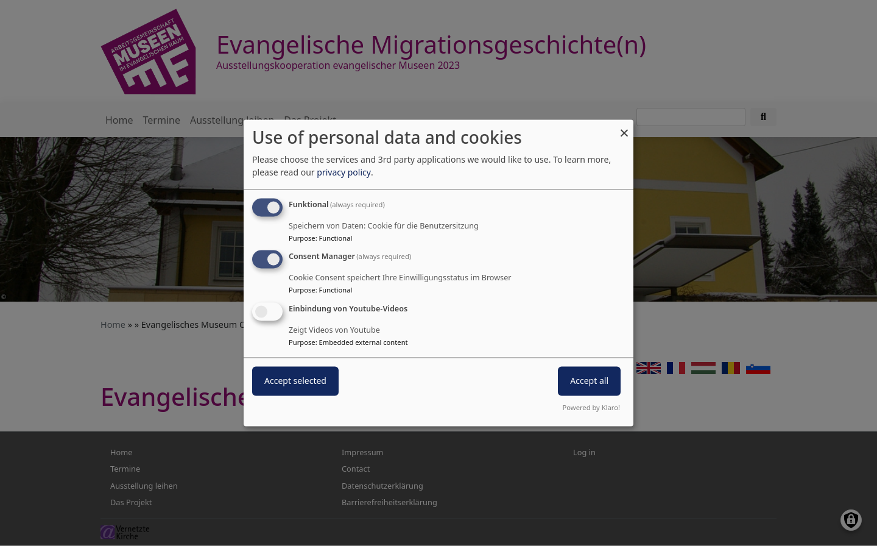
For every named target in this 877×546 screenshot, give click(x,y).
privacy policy (344, 172)
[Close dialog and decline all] (624, 127)
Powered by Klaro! (591, 408)
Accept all (589, 381)
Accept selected (295, 381)
